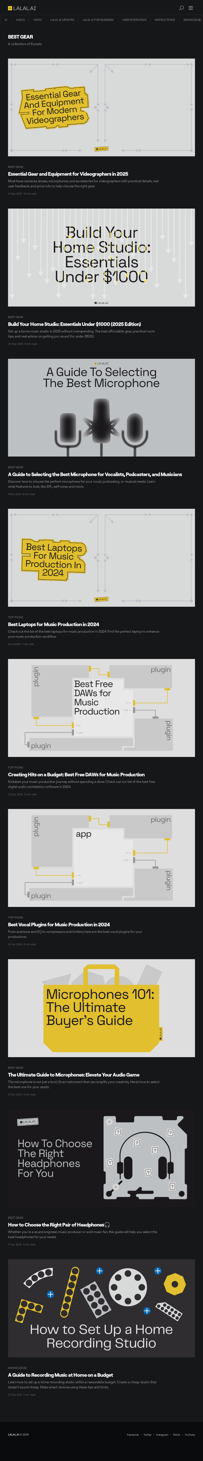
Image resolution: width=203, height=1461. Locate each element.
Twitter (147, 1434)
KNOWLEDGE (192, 19)
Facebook (133, 1434)
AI (6, 19)
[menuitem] (6, 20)
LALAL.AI (13, 1434)
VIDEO (37, 19)
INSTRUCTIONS (165, 19)
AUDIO (20, 19)
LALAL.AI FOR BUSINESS (98, 19)
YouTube (190, 1434)
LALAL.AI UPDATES (62, 19)
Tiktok (176, 1434)
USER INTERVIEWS (134, 19)
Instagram (162, 1434)
